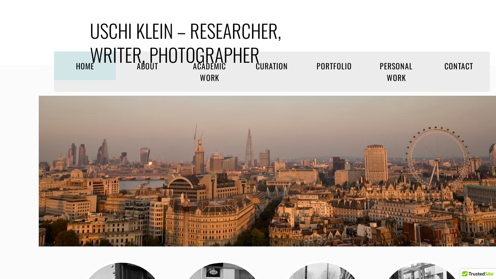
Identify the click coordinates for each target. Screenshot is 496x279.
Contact (458, 66)
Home (85, 66)
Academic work (209, 71)
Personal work (396, 71)
